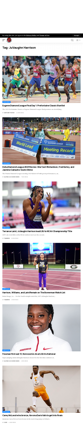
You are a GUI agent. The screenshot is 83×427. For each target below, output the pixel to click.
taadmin (7, 238)
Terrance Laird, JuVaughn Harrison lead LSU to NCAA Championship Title (37, 231)
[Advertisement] (41, 16)
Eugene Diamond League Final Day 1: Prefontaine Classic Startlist (33, 105)
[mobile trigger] (4, 40)
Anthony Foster (9, 113)
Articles (6, 228)
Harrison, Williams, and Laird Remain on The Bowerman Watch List (33, 292)
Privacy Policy (31, 35)
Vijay (5, 422)
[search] (72, 40)
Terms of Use (44, 35)
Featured (6, 102)
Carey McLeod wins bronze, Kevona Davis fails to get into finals (32, 415)
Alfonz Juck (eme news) (11, 177)
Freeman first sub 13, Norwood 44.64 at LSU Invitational (28, 354)
